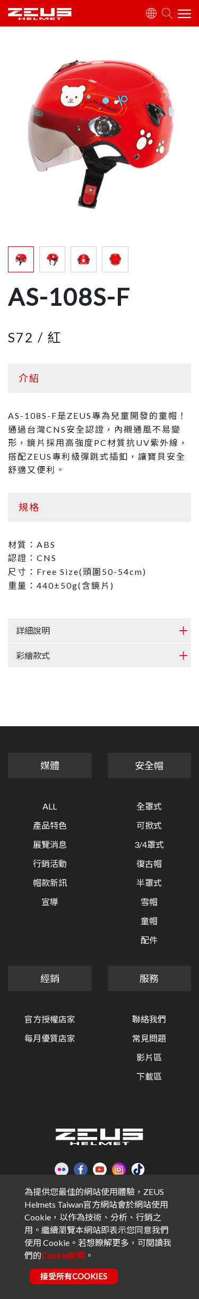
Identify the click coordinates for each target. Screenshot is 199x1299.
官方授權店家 (49, 1019)
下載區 (149, 1076)
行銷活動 (50, 863)
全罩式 (149, 806)
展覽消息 (50, 844)
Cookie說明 (63, 1255)
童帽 (149, 921)
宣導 (49, 902)
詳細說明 (33, 630)
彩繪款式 (33, 655)
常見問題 (149, 1038)
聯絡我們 (149, 1019)
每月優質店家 (49, 1038)
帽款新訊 (50, 883)
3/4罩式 (149, 844)
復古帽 (149, 863)
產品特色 (50, 825)
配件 (149, 940)
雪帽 (149, 902)
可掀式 (149, 825)
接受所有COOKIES (73, 1276)
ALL (49, 806)
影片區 (149, 1057)
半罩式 (149, 883)
